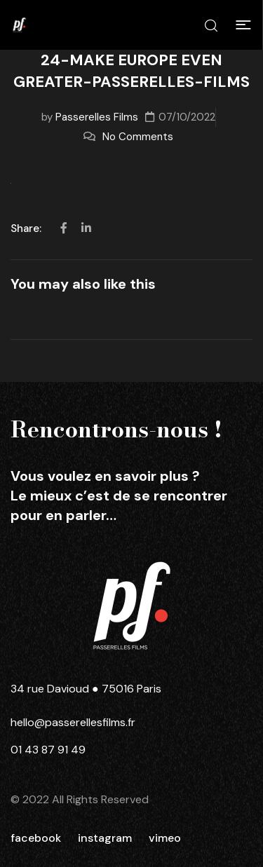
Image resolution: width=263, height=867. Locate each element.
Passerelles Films (96, 117)
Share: (27, 228)
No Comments (137, 137)
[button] (243, 25)
